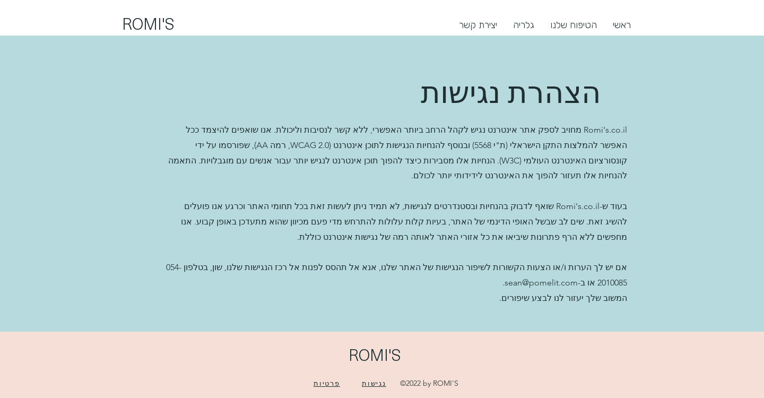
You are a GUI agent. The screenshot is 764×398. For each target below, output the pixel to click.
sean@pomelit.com (541, 283)
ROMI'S (148, 23)
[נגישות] (374, 383)
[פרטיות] (327, 383)
